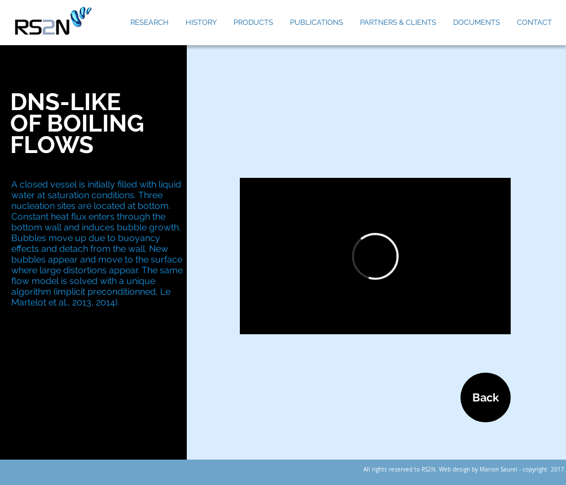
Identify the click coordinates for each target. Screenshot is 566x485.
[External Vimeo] (375, 256)
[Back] (485, 397)
